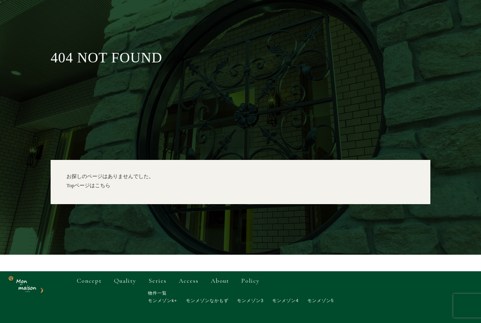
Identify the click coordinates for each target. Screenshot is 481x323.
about (220, 281)
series (158, 281)
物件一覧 (157, 293)
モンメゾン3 (250, 300)
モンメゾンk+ (162, 300)
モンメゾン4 (285, 300)
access (189, 281)
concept (89, 281)
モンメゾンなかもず (207, 300)
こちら (102, 185)
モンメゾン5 (320, 300)
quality (125, 281)
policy (250, 281)
